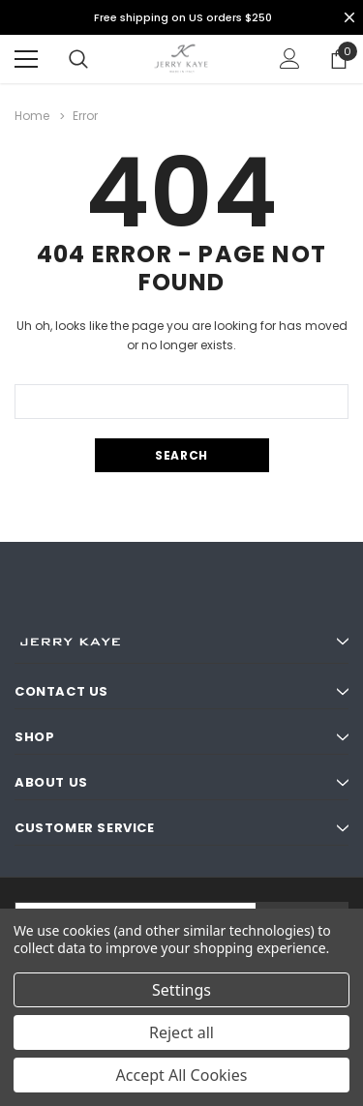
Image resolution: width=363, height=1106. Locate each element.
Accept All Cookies (182, 1075)
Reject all (181, 1032)
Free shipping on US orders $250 (183, 17)
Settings (181, 990)
